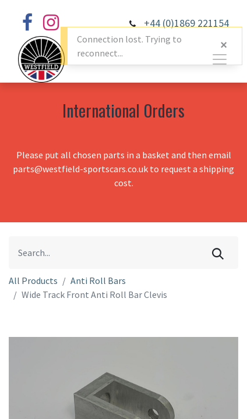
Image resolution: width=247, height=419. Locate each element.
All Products (33, 280)
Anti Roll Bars (98, 280)
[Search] (217, 252)
